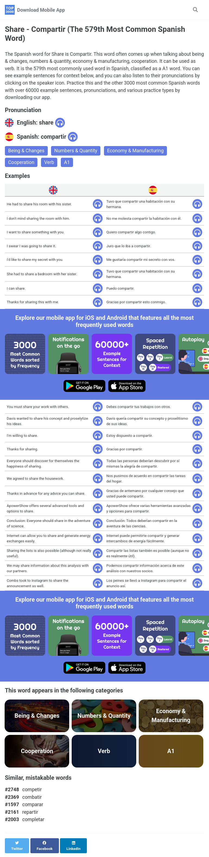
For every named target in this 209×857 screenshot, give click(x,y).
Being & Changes (26, 152)
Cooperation (21, 163)
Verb (50, 163)
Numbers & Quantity (76, 152)
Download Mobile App (41, 10)
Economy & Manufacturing (137, 152)
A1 (68, 163)
